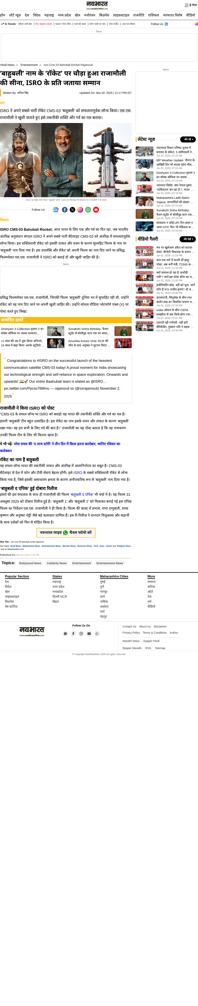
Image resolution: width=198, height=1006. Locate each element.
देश (27, 15)
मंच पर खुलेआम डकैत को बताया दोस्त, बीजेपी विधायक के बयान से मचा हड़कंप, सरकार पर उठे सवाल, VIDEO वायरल (175, 250)
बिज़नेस (104, 15)
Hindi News (7, 64)
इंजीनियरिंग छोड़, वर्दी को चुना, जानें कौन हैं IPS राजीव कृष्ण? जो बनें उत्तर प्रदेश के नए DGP (175, 287)
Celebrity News (57, 563)
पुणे (102, 586)
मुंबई (102, 581)
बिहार (55, 601)
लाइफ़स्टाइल (121, 15)
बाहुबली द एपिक (82, 495)
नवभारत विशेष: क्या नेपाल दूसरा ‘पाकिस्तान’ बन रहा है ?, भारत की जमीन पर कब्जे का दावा (175, 188)
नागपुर (104, 591)
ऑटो (150, 591)
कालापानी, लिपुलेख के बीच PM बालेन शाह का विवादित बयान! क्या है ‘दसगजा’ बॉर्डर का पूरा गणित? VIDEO (175, 300)
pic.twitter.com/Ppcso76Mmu (26, 388)
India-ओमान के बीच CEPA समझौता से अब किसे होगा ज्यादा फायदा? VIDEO (174, 312)
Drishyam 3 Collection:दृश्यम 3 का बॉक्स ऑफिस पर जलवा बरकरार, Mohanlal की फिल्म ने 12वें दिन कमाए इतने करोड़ (23, 331)
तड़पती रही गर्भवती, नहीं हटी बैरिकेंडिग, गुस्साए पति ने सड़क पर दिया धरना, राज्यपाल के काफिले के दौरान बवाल (175, 325)
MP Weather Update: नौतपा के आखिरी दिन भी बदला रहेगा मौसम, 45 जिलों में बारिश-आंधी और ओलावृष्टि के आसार (175, 163)
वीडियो (190, 15)
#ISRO (42, 361)
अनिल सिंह (22, 92)
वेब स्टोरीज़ (11, 606)
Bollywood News (30, 563)
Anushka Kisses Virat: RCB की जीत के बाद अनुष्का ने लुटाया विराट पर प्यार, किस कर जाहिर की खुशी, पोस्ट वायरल (89, 343)
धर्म (149, 601)
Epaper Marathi (132, 648)
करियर (151, 586)
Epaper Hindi (152, 641)
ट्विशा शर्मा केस (25, 24)
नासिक (104, 601)
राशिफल (153, 15)
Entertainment (30, 64)
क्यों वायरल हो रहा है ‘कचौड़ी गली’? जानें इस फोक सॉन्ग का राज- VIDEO (175, 275)
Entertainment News (109, 563)
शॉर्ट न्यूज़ (15, 15)
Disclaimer (160, 626)
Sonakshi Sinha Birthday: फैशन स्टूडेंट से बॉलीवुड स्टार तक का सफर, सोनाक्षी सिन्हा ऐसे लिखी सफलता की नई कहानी (90, 331)
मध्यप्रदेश (57, 591)
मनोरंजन (89, 15)
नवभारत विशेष (172, 15)
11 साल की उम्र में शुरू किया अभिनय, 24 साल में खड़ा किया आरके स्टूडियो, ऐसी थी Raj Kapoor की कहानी (22, 343)
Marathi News (131, 641)
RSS (148, 648)
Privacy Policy (131, 632)
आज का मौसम (128, 24)
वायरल (151, 581)
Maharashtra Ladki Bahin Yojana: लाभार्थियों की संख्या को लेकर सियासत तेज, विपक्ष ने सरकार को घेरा (174, 200)
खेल (77, 15)
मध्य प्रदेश (64, 15)
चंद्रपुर (103, 616)
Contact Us (129, 626)
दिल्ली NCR (59, 596)
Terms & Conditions (155, 632)
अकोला (104, 606)
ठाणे (102, 596)
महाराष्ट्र (49, 15)
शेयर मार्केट (114, 24)
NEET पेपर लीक (63, 24)
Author (174, 632)
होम (2, 15)
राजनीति (138, 15)
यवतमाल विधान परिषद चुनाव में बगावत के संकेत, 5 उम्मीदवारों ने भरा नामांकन (173, 150)
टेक (149, 596)
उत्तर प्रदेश (58, 586)
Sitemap (160, 648)
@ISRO (97, 381)
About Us (145, 626)
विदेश (36, 15)
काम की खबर (80, 24)
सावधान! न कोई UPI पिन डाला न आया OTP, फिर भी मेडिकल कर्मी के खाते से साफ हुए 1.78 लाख (174, 225)
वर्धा (102, 611)
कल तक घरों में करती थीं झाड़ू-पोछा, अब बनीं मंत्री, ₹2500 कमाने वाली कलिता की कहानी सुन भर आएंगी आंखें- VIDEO (175, 262)
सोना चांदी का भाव (97, 24)
